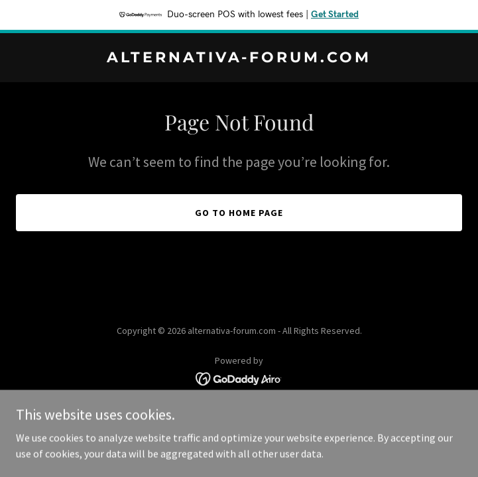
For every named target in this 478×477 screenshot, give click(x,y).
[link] (239, 58)
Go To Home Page (239, 213)
